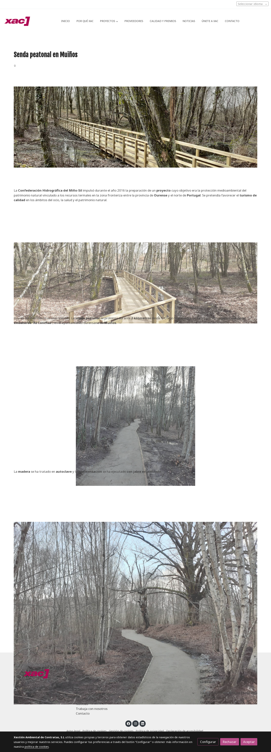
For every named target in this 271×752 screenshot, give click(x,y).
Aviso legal (73, 731)
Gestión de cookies (121, 731)
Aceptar (249, 742)
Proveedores (85, 685)
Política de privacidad (150, 731)
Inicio (80, 671)
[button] (109, 21)
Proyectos (83, 680)
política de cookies (36, 746)
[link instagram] (135, 723)
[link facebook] (128, 723)
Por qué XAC (85, 675)
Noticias (82, 704)
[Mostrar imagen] (135, 127)
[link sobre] (42, 673)
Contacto (83, 713)
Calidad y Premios (89, 689)
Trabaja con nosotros (91, 708)
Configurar (208, 742)
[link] (17, 21)
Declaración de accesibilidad (184, 731)
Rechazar (229, 742)
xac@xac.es (207, 682)
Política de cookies (94, 731)
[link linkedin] (143, 723)
